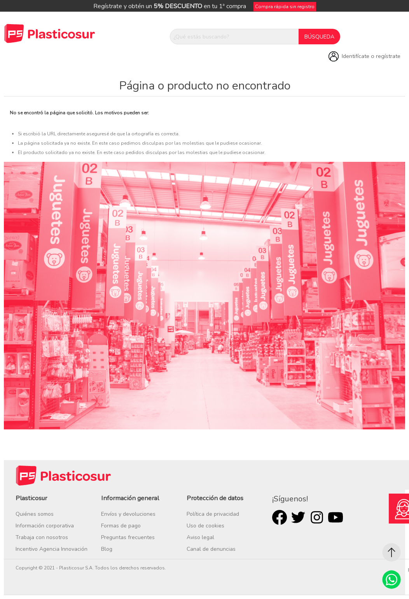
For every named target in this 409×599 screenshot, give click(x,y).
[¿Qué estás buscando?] (234, 36)
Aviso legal (200, 537)
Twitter (298, 517)
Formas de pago (121, 525)
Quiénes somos (35, 514)
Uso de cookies (205, 525)
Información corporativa (45, 525)
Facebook (279, 517)
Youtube (335, 517)
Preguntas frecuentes (128, 537)
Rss (316, 517)
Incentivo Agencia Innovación (51, 549)
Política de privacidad (213, 514)
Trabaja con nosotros (42, 537)
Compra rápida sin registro (285, 7)
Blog (106, 549)
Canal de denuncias (211, 549)
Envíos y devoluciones (128, 514)
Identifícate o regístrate (371, 56)
